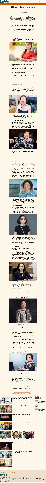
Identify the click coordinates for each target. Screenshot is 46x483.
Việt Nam (13, 471)
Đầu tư (25, 472)
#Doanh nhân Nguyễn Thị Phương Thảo (25, 393)
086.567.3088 (37, 477)
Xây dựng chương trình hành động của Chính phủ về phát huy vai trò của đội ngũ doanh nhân (5, 439)
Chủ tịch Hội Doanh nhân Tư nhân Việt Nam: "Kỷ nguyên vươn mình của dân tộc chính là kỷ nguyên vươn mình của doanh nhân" (22, 424)
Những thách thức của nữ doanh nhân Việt (19, 405)
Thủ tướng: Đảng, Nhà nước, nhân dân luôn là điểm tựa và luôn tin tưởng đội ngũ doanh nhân (28, 439)
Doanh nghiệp (3, 472)
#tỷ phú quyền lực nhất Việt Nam (16, 393)
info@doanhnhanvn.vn (38, 478)
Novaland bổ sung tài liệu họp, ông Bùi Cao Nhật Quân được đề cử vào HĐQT (42, 406)
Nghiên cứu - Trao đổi (4, 471)
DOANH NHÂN (25, 471)
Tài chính (13, 472)
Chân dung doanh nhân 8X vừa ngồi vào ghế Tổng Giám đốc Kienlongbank (21, 388)
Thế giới (36, 471)
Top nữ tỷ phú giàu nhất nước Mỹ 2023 (17, 438)
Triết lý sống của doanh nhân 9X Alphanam (17, 384)
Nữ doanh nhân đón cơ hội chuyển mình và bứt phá (21, 414)
